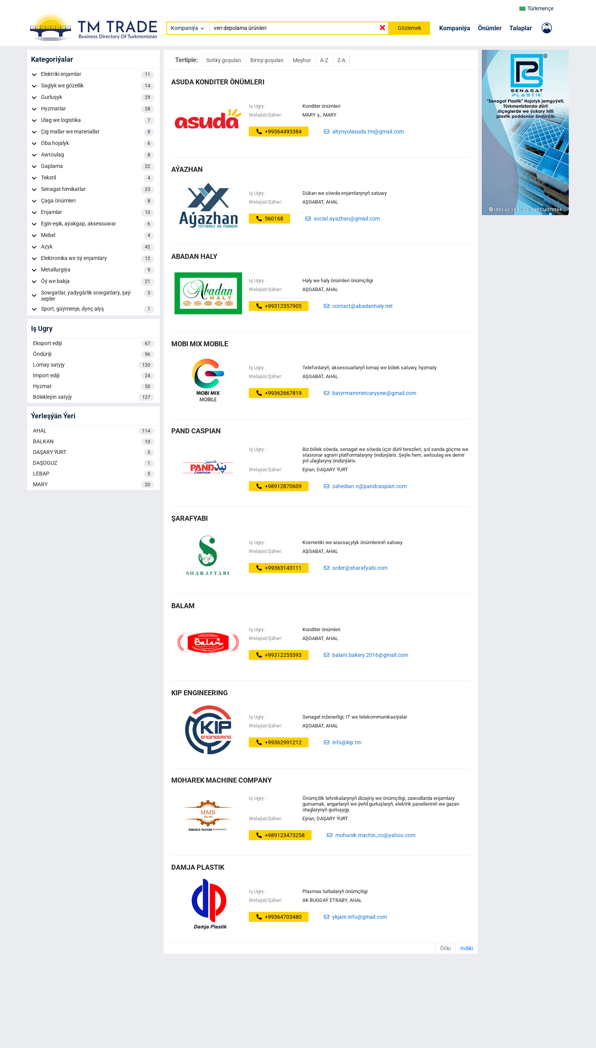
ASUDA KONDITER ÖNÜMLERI (217, 82)
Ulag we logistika (97, 121)
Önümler (490, 28)
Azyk (97, 247)
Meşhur (302, 60)
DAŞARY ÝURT (93, 452)
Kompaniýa (454, 28)
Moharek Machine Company (221, 780)
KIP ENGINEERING (199, 693)
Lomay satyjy (93, 365)
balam (183, 606)
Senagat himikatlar (97, 190)
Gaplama (97, 167)
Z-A (341, 60)
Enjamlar (97, 213)
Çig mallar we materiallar (97, 132)
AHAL (93, 431)
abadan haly (194, 256)
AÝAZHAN (187, 169)
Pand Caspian (196, 431)
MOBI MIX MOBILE (199, 344)
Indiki (466, 948)
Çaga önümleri (97, 201)
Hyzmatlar (97, 109)
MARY (93, 484)
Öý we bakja (97, 282)
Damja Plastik (197, 867)
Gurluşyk (97, 98)
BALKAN (93, 441)
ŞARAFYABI (189, 518)
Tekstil (97, 178)
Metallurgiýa (97, 270)
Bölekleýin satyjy (93, 397)
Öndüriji (93, 354)
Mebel (97, 236)
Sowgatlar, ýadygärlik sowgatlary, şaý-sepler (97, 296)
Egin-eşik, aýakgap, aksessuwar (97, 224)
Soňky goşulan (224, 60)
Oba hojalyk (97, 144)
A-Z (324, 60)
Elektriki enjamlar (97, 75)
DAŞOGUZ (93, 463)
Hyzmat (93, 386)
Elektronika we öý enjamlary (97, 259)
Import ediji (93, 375)
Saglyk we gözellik (97, 86)
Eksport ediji (93, 343)
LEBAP (93, 474)
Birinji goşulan (267, 60)
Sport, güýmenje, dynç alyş (97, 309)
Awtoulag (97, 155)
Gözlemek (409, 28)
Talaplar (520, 28)
